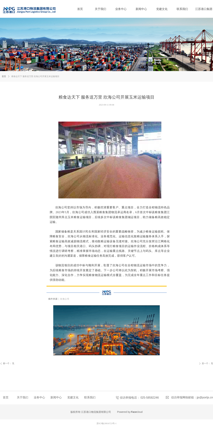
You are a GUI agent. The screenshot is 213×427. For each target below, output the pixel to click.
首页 (4, 76)
